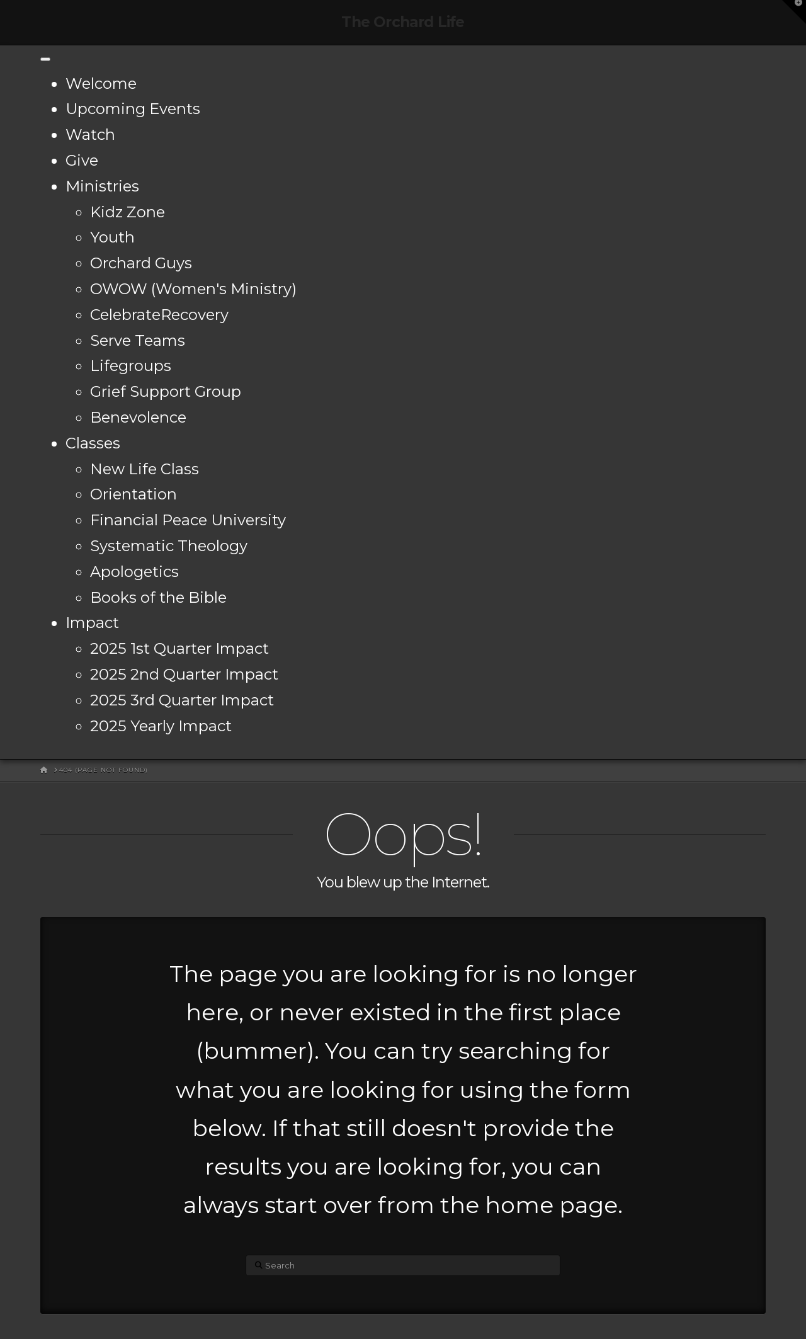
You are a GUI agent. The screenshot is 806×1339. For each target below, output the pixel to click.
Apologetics (134, 571)
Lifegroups (130, 365)
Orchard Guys (141, 263)
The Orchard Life (402, 22)
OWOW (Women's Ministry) (193, 289)
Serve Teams (137, 340)
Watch (90, 134)
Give (81, 160)
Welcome (101, 83)
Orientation (133, 494)
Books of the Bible (158, 597)
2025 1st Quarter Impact (179, 648)
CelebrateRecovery (159, 314)
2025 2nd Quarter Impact (184, 674)
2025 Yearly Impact (161, 726)
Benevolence (138, 417)
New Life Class (144, 469)
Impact (92, 622)
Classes (92, 443)
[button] (794, 12)
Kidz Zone (127, 212)
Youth (112, 237)
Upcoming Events (132, 109)
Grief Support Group (165, 391)
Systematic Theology (168, 546)
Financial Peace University (188, 520)
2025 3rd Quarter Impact (182, 700)
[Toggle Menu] (45, 59)
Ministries (102, 186)
